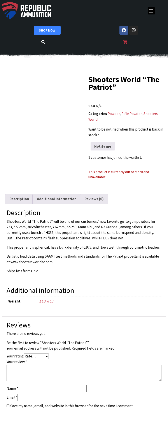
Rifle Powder (131, 113)
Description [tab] (19, 198)
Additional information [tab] (57, 198)
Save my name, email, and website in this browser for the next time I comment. (71, 405)
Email (12, 397)
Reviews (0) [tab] (94, 198)
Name (12, 388)
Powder (114, 113)
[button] (151, 10)
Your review (17, 361)
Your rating (15, 356)
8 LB (50, 301)
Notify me (102, 146)
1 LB (42, 301)
